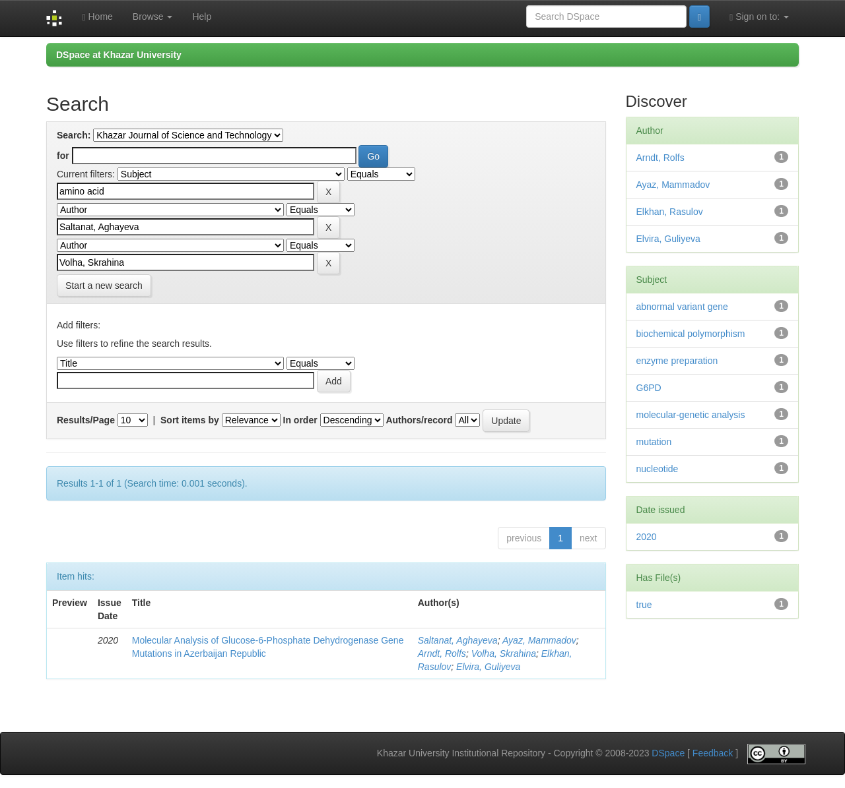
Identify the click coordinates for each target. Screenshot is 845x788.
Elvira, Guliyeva (488, 666)
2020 (646, 536)
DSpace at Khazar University (119, 54)
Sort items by (189, 420)
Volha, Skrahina (503, 653)
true (644, 604)
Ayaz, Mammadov (539, 640)
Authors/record (419, 420)
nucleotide (657, 469)
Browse (153, 16)
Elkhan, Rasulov (669, 211)
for (63, 155)
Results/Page (86, 420)
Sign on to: (759, 16)
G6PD (648, 387)
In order (300, 420)
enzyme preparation (677, 360)
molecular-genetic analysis (690, 414)
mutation (654, 442)
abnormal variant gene (682, 306)
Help (201, 16)
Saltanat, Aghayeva (458, 640)
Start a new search (104, 285)
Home (97, 16)
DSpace (668, 753)
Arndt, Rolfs (442, 653)
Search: (73, 135)
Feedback (713, 753)
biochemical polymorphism (690, 333)
